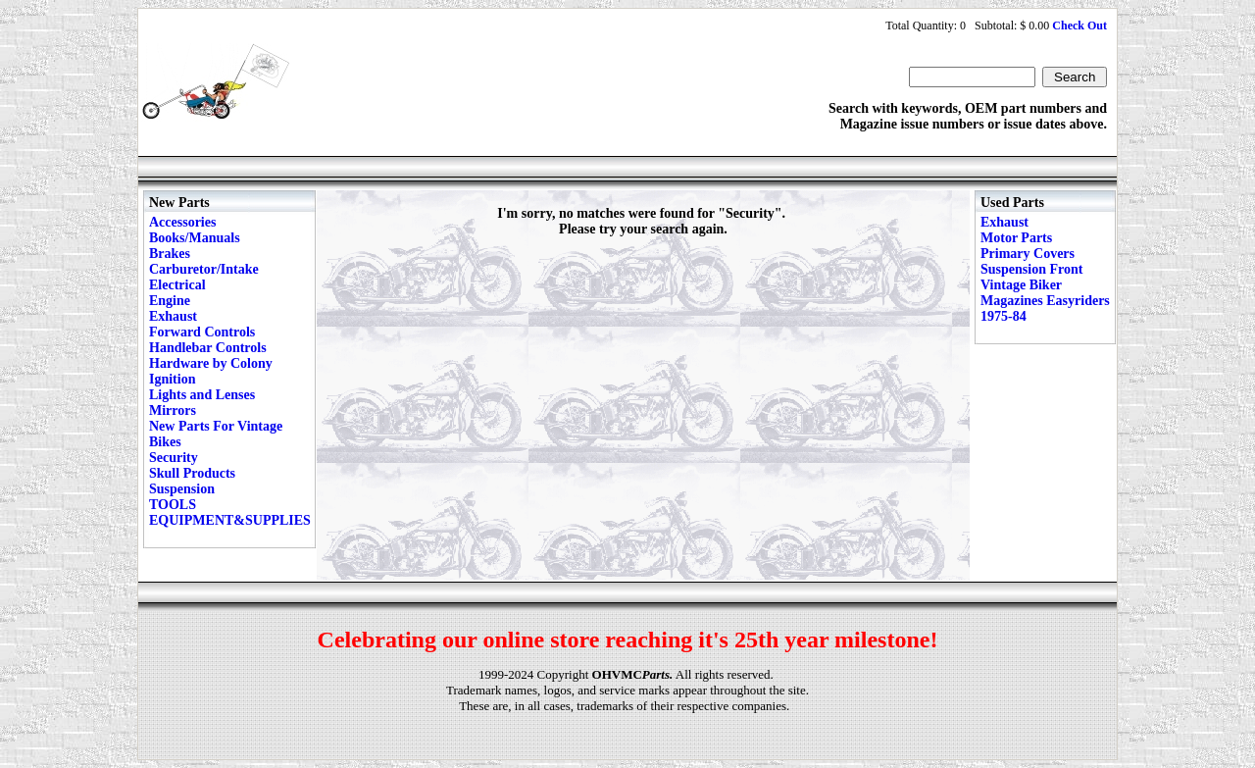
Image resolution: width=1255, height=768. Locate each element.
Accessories (182, 222)
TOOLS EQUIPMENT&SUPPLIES (230, 512)
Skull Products (192, 473)
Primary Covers (1027, 253)
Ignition (172, 379)
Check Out (1079, 25)
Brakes (169, 253)
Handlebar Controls (208, 347)
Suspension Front (1031, 269)
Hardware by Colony (211, 363)
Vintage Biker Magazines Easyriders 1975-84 (1045, 301)
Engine (169, 300)
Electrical (177, 285)
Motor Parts (1016, 237)
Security (173, 457)
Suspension (182, 489)
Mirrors (172, 410)
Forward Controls (202, 332)
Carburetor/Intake (204, 269)
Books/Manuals (194, 237)
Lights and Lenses (202, 394)
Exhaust (173, 316)
